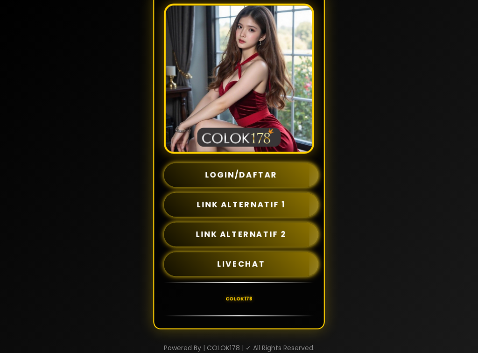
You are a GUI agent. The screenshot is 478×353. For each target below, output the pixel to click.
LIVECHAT (241, 263)
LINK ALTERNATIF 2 (241, 234)
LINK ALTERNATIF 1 (241, 204)
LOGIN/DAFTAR (241, 175)
